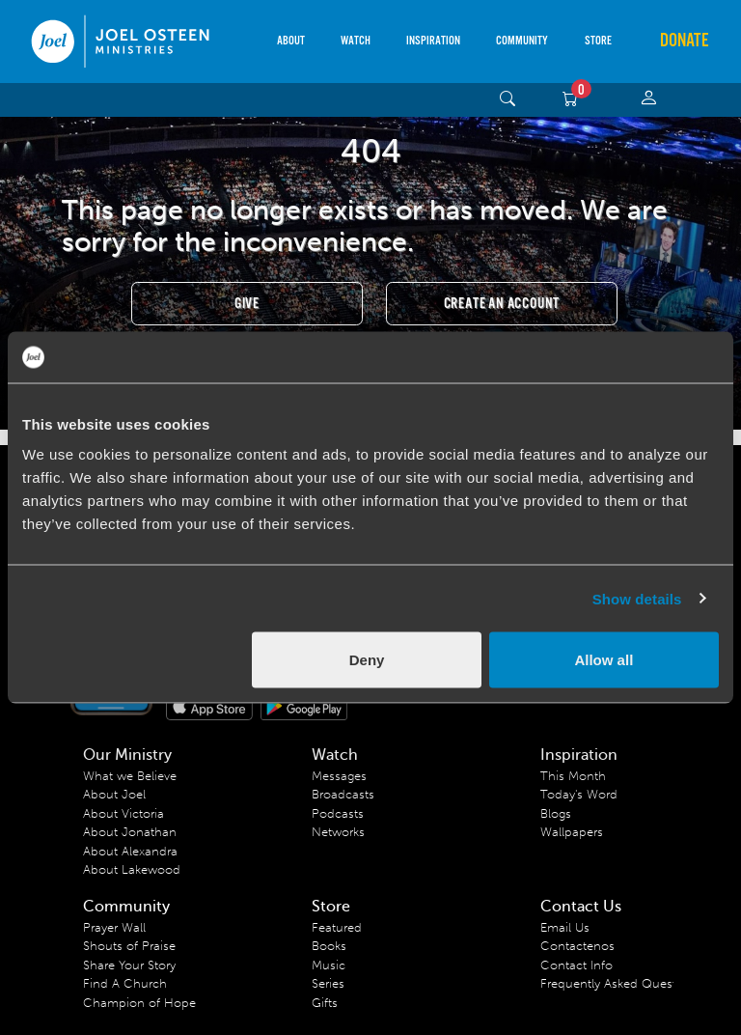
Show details (637, 598)
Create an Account (502, 303)
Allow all (603, 660)
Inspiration (433, 41)
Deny (367, 660)
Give (247, 303)
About (291, 41)
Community (522, 41)
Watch (355, 41)
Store (598, 41)
